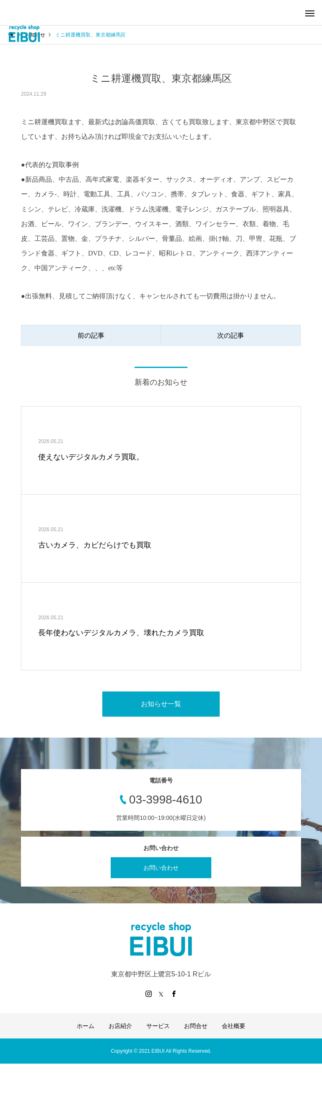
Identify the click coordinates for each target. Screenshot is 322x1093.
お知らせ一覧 (161, 703)
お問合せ (196, 1026)
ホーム (85, 1026)
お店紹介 (120, 1026)
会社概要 (233, 1026)
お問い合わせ (161, 867)
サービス (158, 1026)
